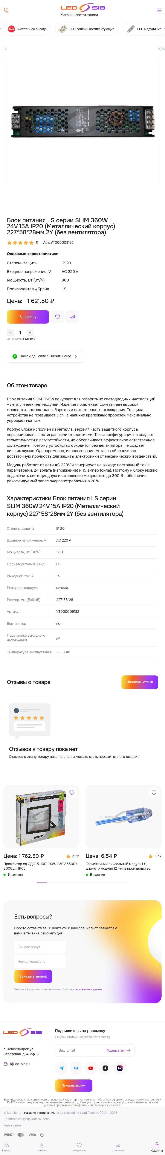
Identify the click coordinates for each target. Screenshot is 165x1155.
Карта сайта (12, 1125)
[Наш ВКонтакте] (76, 1069)
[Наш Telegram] (61, 1069)
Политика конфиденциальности (26, 1119)
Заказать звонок (33, 976)
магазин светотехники (40, 1113)
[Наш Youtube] (90, 1069)
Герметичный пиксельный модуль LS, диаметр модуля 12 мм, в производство (118, 866)
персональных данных (88, 989)
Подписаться (116, 1050)
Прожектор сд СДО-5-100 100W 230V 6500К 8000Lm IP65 (40, 866)
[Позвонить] (6, 10)
